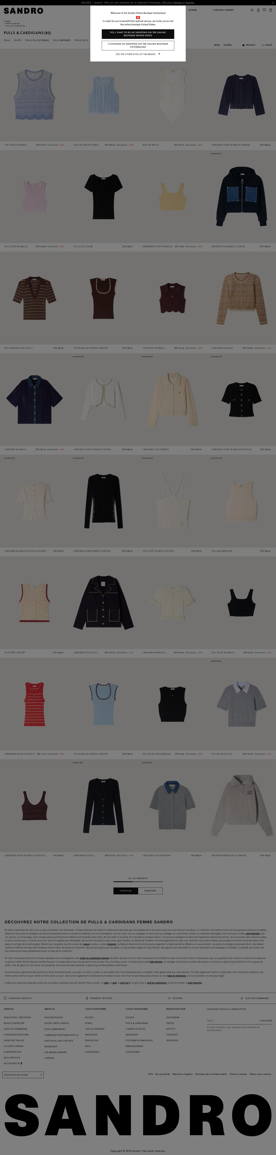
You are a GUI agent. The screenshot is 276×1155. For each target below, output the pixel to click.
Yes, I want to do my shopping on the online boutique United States (138, 34)
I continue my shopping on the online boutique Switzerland (138, 45)
